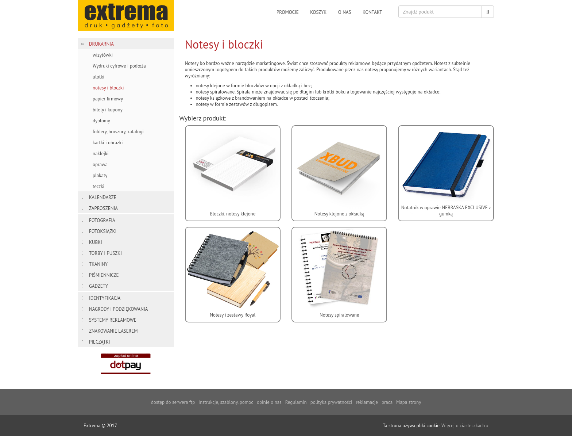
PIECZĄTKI (99, 342)
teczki (98, 186)
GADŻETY (98, 286)
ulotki (98, 77)
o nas (344, 12)
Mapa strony (408, 402)
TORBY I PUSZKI (105, 253)
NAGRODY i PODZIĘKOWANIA (118, 309)
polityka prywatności (331, 402)
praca (387, 402)
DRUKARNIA (101, 44)
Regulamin (296, 402)
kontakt (372, 12)
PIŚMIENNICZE (104, 275)
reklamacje (367, 402)
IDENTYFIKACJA (104, 298)
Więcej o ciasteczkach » (464, 425)
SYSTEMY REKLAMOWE (112, 320)
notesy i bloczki (108, 88)
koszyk (318, 12)
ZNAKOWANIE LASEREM (113, 331)
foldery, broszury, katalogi (118, 132)
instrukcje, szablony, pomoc (225, 402)
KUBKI (95, 242)
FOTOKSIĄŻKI (102, 231)
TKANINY (98, 264)
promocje (288, 12)
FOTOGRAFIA (102, 220)
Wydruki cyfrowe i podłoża (119, 66)
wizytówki (103, 55)
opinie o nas (269, 402)
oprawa (100, 164)
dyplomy (101, 121)
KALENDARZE (102, 197)
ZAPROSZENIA (103, 208)
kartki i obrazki (108, 142)
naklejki (100, 153)
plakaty (100, 175)
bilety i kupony (108, 110)
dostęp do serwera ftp (173, 402)
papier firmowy (108, 99)
